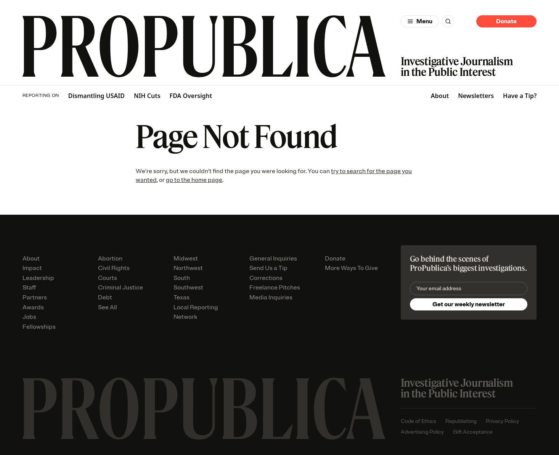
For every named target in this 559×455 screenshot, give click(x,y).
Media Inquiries (270, 297)
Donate (506, 21)
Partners (34, 297)
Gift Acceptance (473, 432)
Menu (424, 21)
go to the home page (194, 180)
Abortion (110, 258)
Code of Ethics (418, 421)
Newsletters (476, 96)
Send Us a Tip (268, 268)
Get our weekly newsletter (468, 304)
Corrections (266, 278)
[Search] (448, 21)
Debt (105, 297)
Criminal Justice (120, 287)
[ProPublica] (204, 46)
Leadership (38, 278)
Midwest (185, 258)
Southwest (188, 287)
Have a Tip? (520, 96)
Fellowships (39, 327)
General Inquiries (273, 258)
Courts (107, 278)
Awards (33, 307)
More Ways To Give (351, 268)
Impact (32, 268)
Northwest (188, 268)
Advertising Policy (422, 432)
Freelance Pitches (274, 287)
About (440, 96)
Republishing (461, 421)
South (181, 278)
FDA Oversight (191, 96)
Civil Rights (114, 268)
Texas (181, 297)
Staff (29, 287)
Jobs (29, 317)
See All (107, 307)
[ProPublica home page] (204, 409)
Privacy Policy (502, 421)
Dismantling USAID (96, 96)
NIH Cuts (147, 96)
